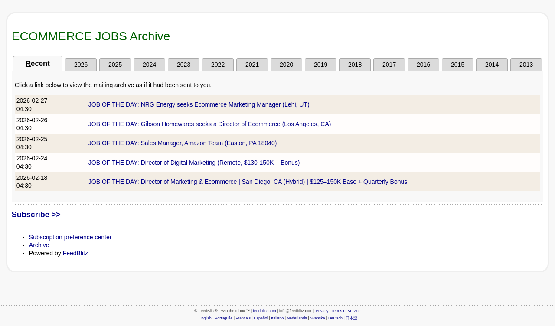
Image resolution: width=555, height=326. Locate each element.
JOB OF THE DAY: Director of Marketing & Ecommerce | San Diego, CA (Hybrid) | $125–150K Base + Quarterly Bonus (247, 181)
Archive (39, 244)
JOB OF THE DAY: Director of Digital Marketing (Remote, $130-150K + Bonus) (194, 162)
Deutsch (335, 318)
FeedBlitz (75, 253)
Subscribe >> (36, 214)
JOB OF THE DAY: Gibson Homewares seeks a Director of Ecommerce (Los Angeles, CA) (209, 124)
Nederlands (297, 318)
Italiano (277, 318)
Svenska (317, 318)
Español (261, 318)
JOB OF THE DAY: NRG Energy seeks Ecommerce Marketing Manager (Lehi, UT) (199, 104)
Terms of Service (346, 311)
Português (223, 318)
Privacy (322, 311)
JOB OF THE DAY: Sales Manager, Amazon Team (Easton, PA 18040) (182, 143)
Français (243, 318)
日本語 (351, 318)
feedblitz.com (264, 311)
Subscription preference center (70, 237)
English (205, 318)
